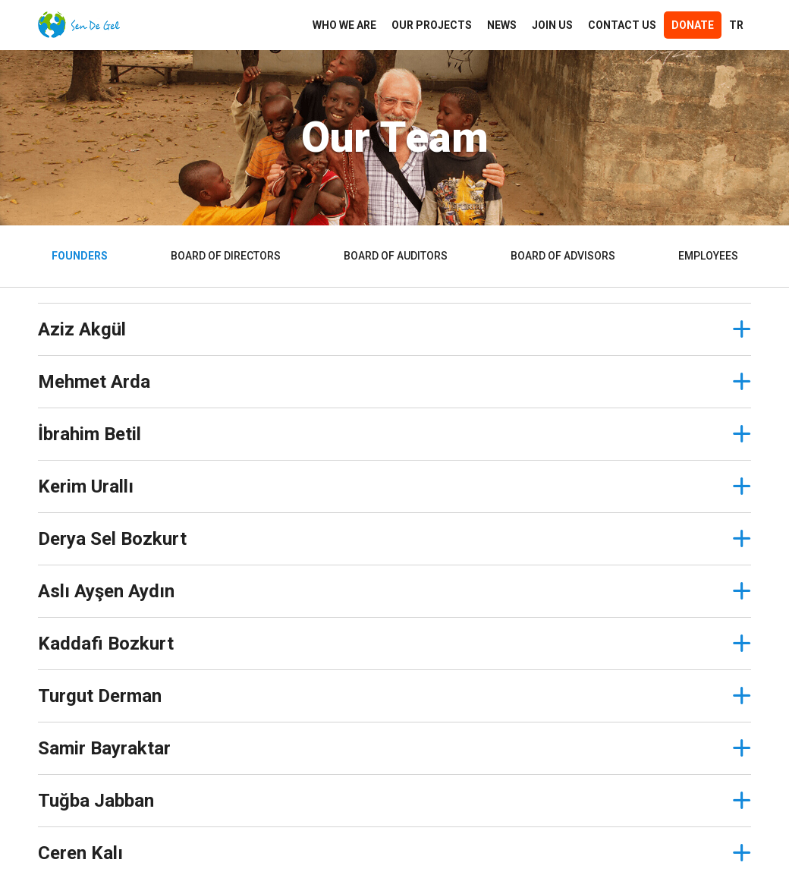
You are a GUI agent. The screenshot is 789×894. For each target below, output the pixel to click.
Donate (692, 25)
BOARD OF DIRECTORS (226, 256)
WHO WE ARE (344, 25)
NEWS (502, 25)
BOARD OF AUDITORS (396, 256)
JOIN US (552, 25)
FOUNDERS (80, 256)
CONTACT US (622, 25)
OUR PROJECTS (431, 25)
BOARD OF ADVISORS (563, 256)
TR (736, 25)
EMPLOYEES (708, 256)
